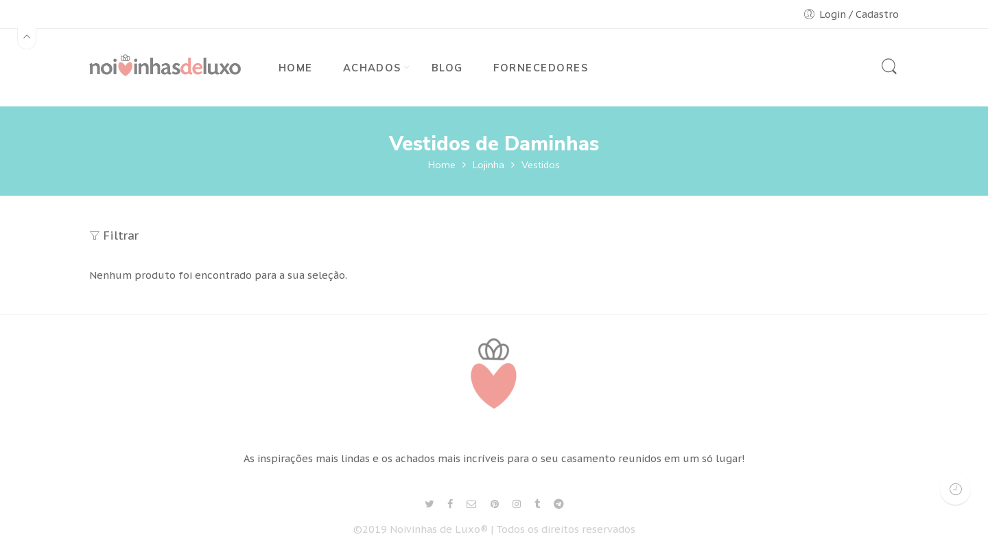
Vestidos (540, 165)
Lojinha (488, 165)
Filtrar (114, 235)
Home (442, 165)
